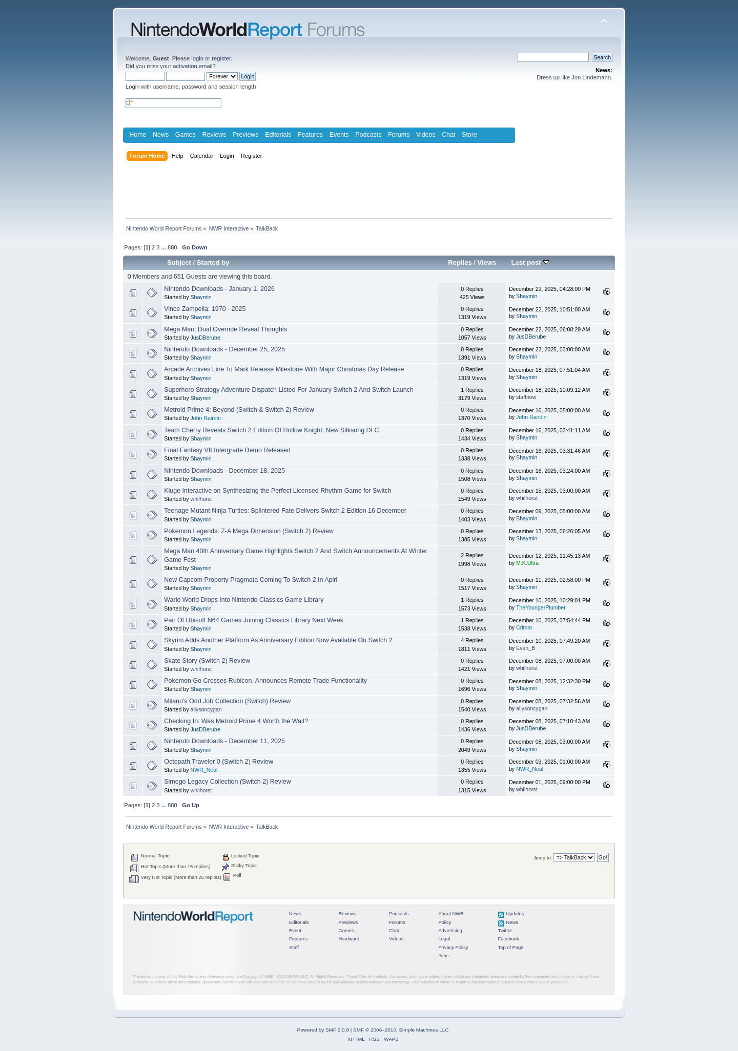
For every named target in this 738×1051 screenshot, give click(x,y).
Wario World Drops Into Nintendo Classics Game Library (243, 599)
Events (339, 134)
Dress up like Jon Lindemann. (574, 77)
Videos (426, 134)
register (221, 58)
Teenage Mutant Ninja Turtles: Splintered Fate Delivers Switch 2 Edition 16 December (285, 510)
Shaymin (200, 297)
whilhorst (201, 499)
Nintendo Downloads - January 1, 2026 (219, 288)
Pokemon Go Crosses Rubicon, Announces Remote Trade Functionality (265, 680)
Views (487, 262)
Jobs (443, 955)
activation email (192, 66)
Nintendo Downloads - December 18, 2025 (224, 470)
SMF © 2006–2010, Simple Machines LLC (400, 1030)
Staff (294, 947)
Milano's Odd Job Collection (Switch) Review (227, 701)
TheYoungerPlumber (541, 607)
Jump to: (543, 857)
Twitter (505, 930)
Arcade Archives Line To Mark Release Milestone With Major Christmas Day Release (284, 369)
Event (295, 930)
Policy (444, 922)
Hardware (348, 938)
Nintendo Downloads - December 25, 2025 (224, 349)
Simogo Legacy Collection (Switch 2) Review (227, 781)
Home (137, 134)
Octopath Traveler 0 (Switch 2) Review (218, 761)
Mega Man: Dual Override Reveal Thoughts (225, 329)
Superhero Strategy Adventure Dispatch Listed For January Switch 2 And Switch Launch (289, 389)
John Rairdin (205, 418)
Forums (398, 134)
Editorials (278, 134)
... (164, 247)
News (161, 134)
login (197, 58)
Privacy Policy (453, 947)
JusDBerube (205, 337)
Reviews (214, 134)
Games (185, 134)
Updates (515, 913)
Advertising (450, 930)
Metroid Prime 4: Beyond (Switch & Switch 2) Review (239, 409)
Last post (530, 262)
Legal (444, 938)
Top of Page (511, 947)
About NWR (450, 913)
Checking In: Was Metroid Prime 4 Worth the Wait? (236, 721)
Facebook (508, 938)
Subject (179, 262)
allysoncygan (205, 709)
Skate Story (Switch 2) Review (207, 660)
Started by (213, 262)
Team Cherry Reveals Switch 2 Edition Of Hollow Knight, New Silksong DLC (271, 430)
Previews (246, 134)
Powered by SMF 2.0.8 (323, 1030)
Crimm (524, 627)
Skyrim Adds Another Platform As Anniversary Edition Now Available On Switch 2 (278, 640)
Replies (459, 262)
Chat (448, 134)
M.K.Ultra (527, 563)
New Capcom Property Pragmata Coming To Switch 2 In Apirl (250, 579)
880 (172, 247)
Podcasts (368, 134)
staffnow (526, 397)
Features (310, 134)
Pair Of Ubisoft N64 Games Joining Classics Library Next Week (253, 620)
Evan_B (525, 648)
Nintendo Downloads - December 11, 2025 (224, 741)
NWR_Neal (203, 770)
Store (469, 134)
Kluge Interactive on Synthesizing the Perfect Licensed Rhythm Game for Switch (278, 490)
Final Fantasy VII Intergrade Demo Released (227, 450)
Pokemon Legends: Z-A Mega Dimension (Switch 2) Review (249, 531)
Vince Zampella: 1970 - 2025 (204, 308)
